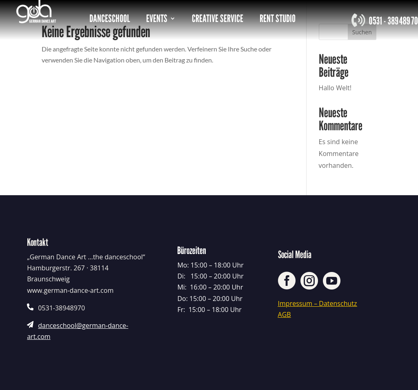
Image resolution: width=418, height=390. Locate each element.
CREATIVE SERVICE (217, 20)
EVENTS (156, 20)
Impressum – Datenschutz (317, 303)
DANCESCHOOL (109, 20)
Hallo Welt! (335, 87)
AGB (284, 314)
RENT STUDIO (278, 20)
